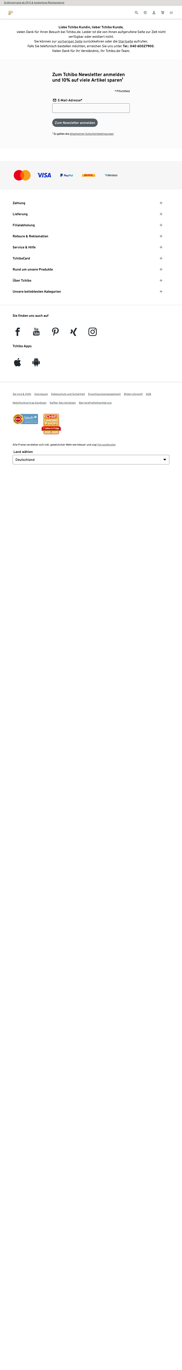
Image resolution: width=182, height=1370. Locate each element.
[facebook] (18, 333)
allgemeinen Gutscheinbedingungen (92, 133)
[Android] (36, 364)
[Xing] (74, 333)
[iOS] (17, 364)
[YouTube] (36, 333)
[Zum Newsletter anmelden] (75, 122)
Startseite (125, 41)
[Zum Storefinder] (145, 12)
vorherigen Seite (70, 41)
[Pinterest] (55, 333)
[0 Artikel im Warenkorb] (162, 12)
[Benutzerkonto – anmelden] (154, 12)
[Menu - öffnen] (171, 12)
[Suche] (136, 12)
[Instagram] (93, 333)
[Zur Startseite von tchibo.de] (10, 12)
